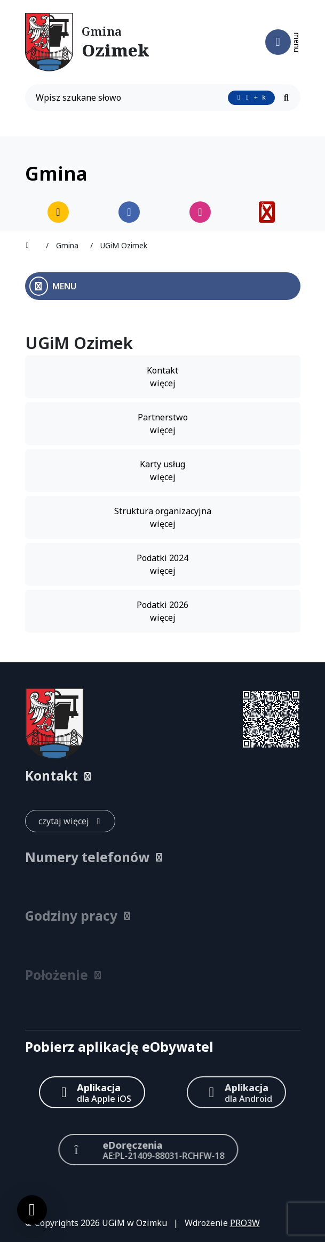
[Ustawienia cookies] (32, 1210)
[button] (162, 776)
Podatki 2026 (162, 611)
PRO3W (245, 1223)
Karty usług (162, 470)
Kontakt (162, 376)
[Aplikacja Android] (236, 1092)
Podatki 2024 (162, 564)
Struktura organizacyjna (162, 517)
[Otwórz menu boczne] (162, 285)
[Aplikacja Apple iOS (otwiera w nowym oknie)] (92, 1092)
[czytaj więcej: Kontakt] (70, 821)
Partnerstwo (163, 423)
